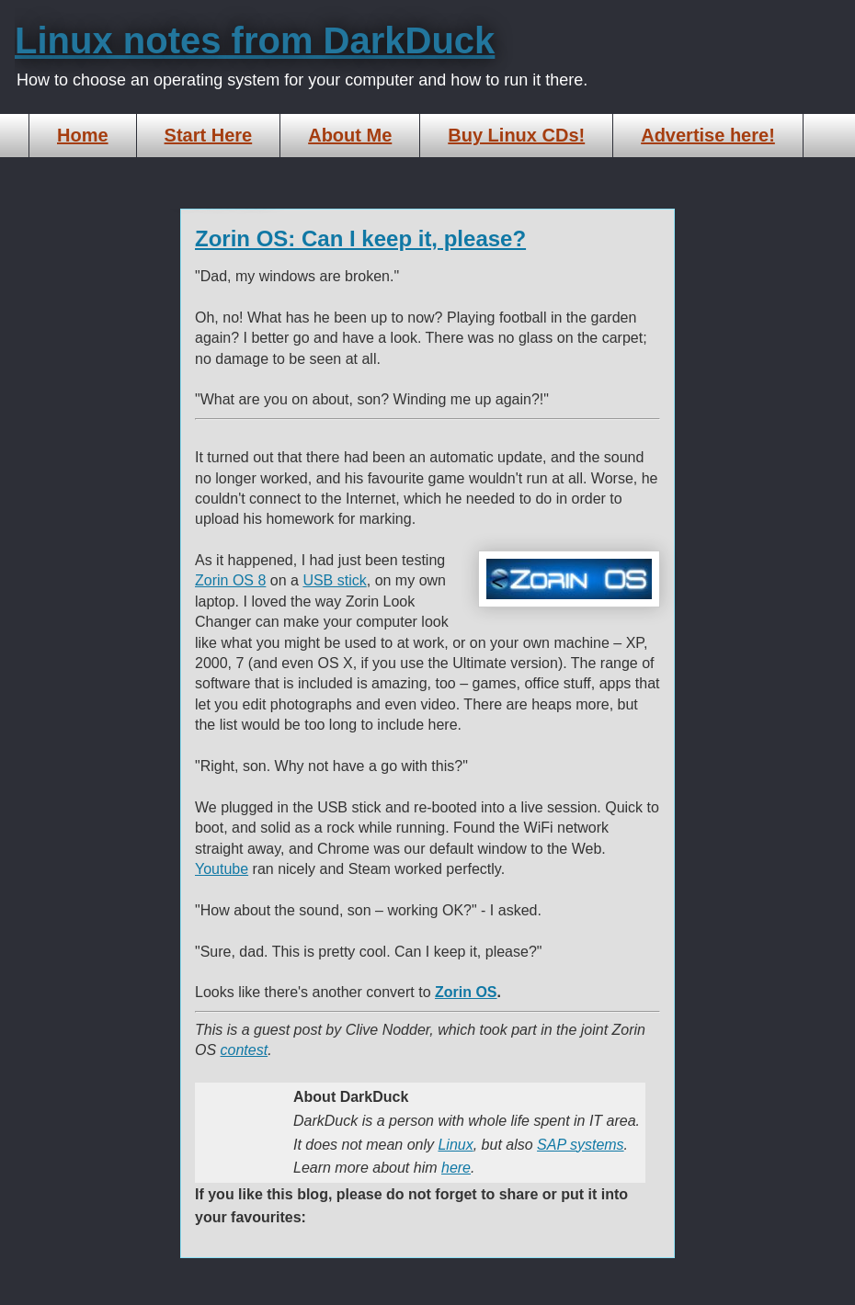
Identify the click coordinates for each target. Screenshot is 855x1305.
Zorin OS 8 (230, 580)
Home (82, 135)
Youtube (221, 869)
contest (244, 1050)
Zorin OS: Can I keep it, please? (360, 238)
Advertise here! (708, 135)
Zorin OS (466, 992)
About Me (350, 135)
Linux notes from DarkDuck (255, 40)
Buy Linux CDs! (516, 135)
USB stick (334, 580)
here (456, 1167)
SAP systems (580, 1144)
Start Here (209, 135)
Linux (455, 1144)
